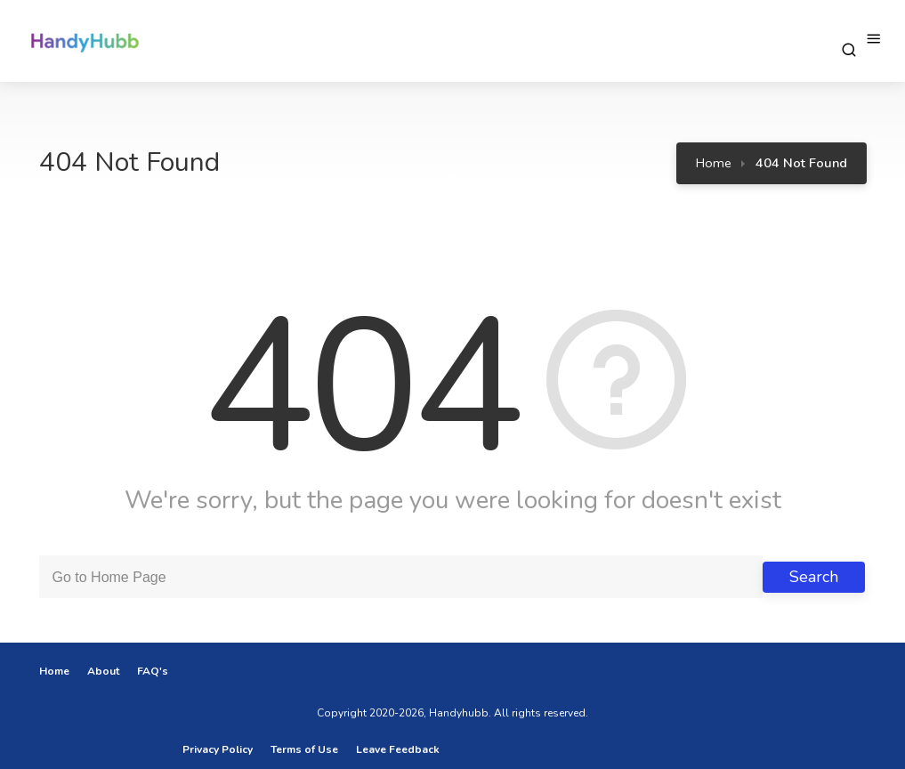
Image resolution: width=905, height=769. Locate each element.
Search (813, 576)
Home (713, 163)
